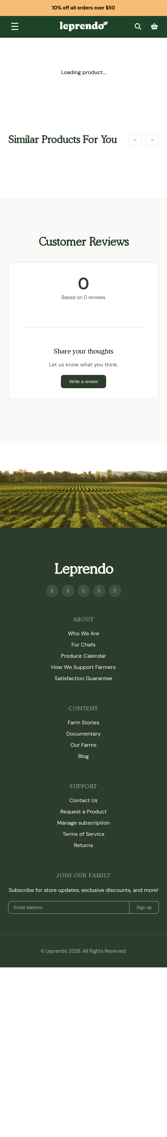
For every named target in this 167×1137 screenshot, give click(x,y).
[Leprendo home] (83, 25)
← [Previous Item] (135, 139)
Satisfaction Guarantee (84, 678)
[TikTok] (115, 591)
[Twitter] (99, 591)
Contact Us (83, 800)
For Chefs (83, 644)
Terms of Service (83, 834)
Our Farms (83, 744)
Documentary (83, 733)
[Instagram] (84, 591)
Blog (83, 756)
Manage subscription (83, 822)
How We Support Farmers (83, 667)
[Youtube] (68, 591)
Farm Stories (83, 722)
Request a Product (83, 811)
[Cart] (154, 26)
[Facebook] (52, 591)
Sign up (144, 907)
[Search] (138, 26)
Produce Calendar (83, 655)
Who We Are (83, 633)
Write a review (83, 381)
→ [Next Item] (152, 139)
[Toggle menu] (15, 27)
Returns (83, 845)
